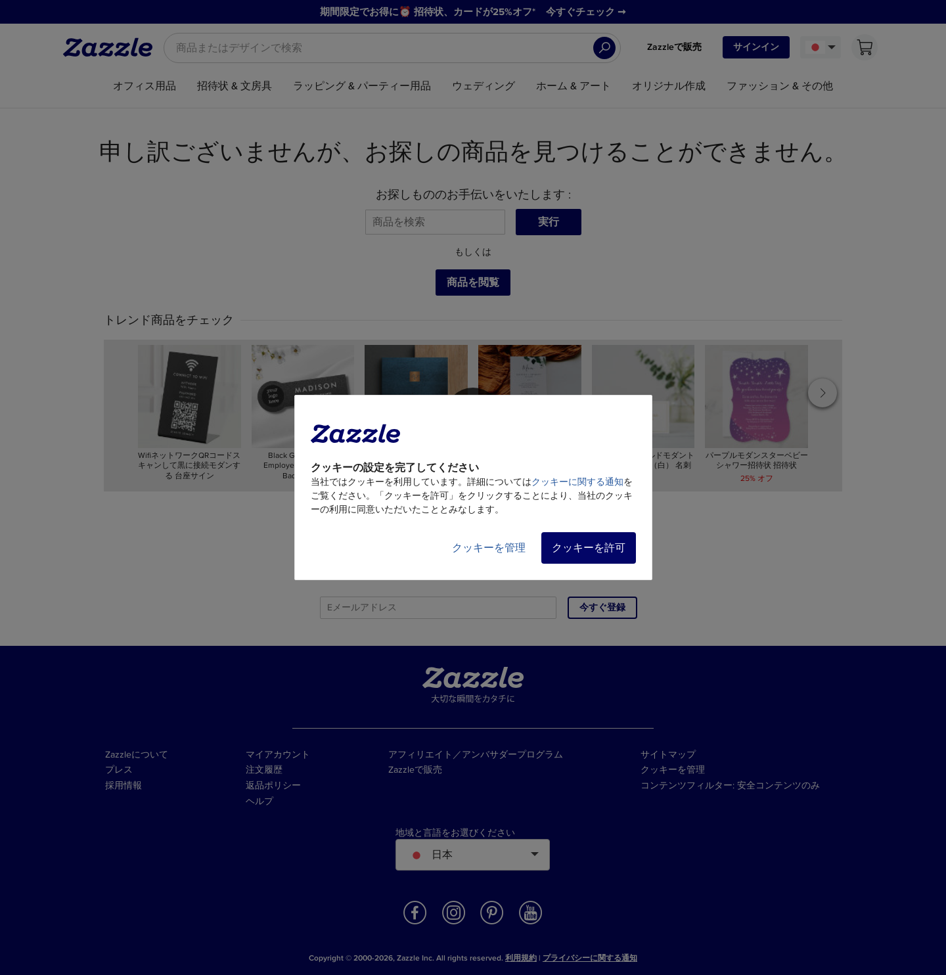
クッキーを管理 (489, 548)
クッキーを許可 (588, 548)
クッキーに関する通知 (577, 482)
